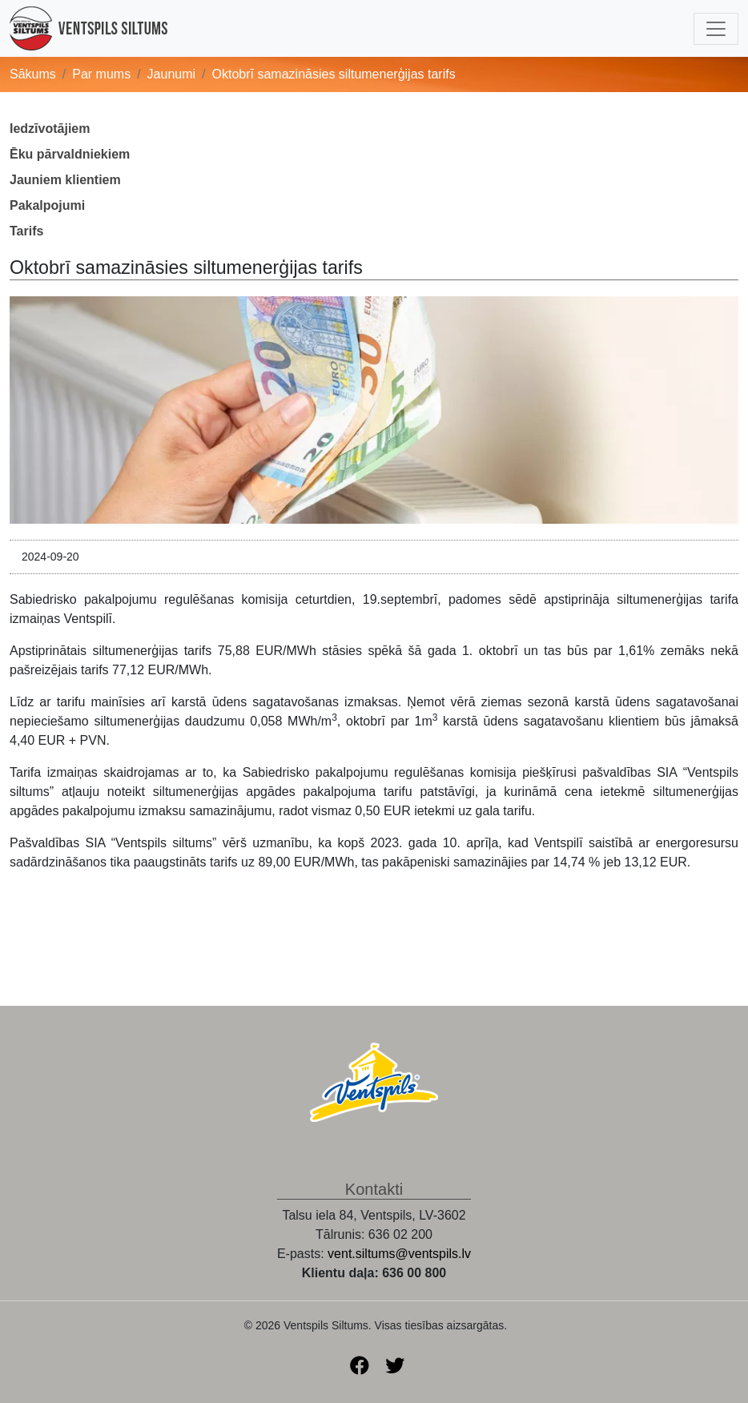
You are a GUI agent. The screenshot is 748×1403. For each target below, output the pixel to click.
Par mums (101, 74)
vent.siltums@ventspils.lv (399, 1253)
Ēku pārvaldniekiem (70, 154)
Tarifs (26, 231)
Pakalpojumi (47, 205)
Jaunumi (171, 74)
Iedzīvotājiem (50, 128)
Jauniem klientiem (65, 180)
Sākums (33, 74)
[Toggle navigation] (716, 29)
